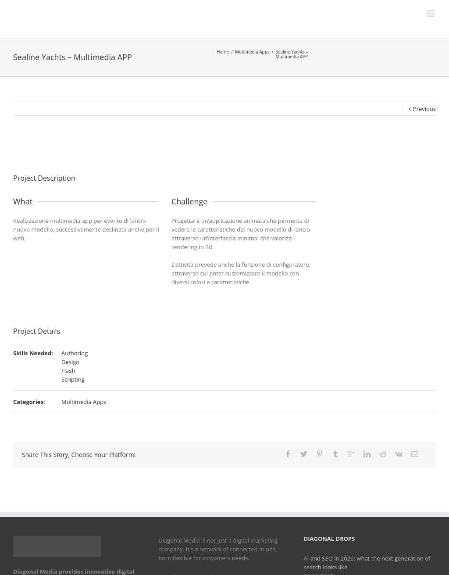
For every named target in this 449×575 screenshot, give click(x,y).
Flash (68, 371)
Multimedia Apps (252, 52)
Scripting (73, 379)
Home (223, 52)
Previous (424, 109)
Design (70, 362)
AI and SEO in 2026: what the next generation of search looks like (367, 562)
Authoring (74, 353)
